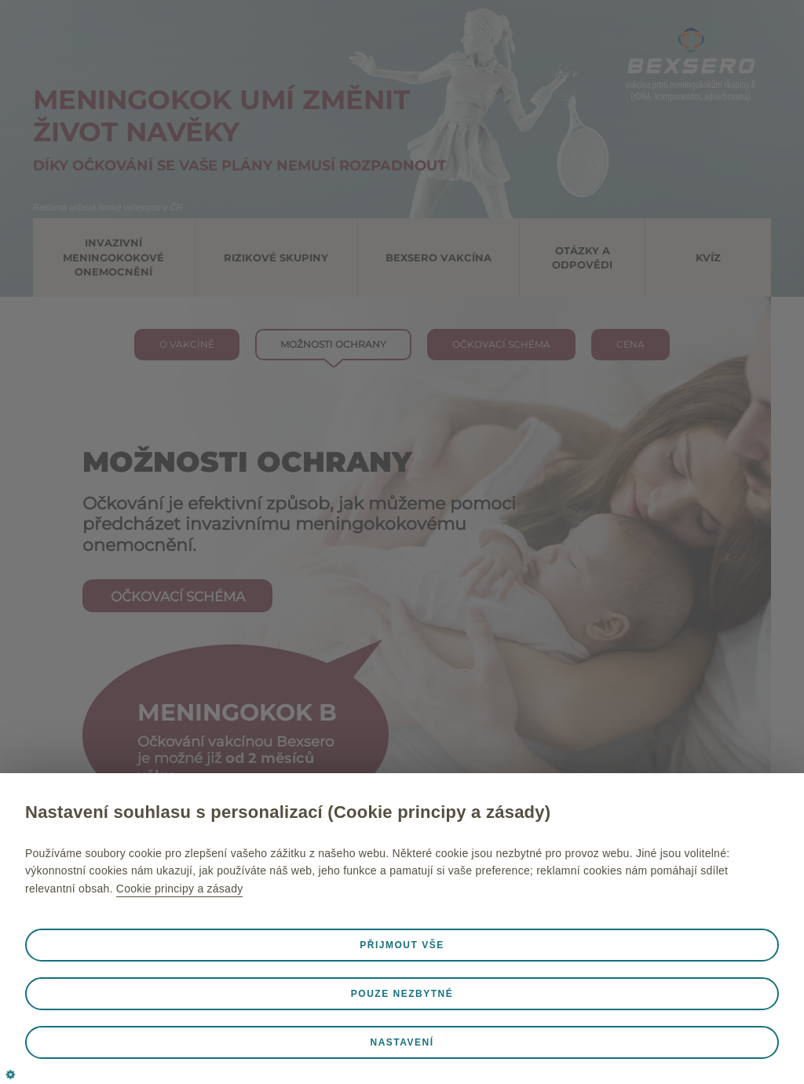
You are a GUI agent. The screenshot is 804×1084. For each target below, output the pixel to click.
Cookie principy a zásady (179, 888)
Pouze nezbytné (402, 993)
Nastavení (401, 1042)
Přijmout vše (402, 945)
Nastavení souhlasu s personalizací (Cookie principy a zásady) (287, 812)
